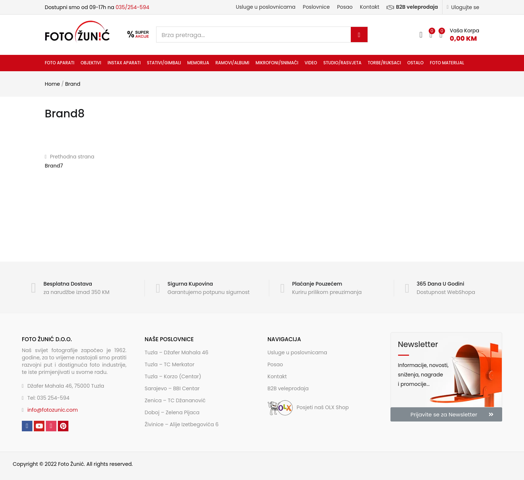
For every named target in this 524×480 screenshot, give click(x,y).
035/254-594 (132, 7)
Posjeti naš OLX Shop (308, 407)
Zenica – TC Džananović (175, 400)
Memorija (198, 63)
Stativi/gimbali (164, 63)
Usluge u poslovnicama (265, 7)
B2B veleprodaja (412, 7)
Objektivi (90, 63)
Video (311, 63)
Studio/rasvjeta (342, 63)
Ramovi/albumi (232, 63)
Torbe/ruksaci (384, 63)
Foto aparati (59, 63)
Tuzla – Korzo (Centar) (173, 376)
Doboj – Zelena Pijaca (172, 412)
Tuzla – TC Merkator (170, 364)
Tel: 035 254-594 (48, 398)
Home (52, 84)
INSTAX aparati (123, 63)
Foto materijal (447, 63)
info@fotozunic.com (52, 410)
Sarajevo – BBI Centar (172, 388)
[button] (459, 35)
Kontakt (369, 7)
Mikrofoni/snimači (276, 63)
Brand (72, 84)
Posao (345, 7)
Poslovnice (316, 7)
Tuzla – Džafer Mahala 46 (177, 352)
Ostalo (415, 63)
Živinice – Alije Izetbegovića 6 (182, 424)
